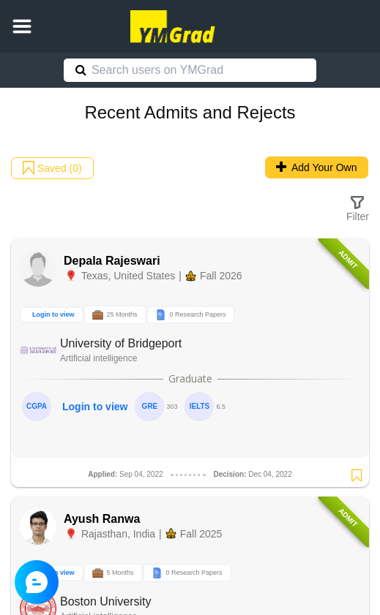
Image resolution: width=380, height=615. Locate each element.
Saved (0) (52, 168)
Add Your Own (316, 167)
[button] (22, 26)
